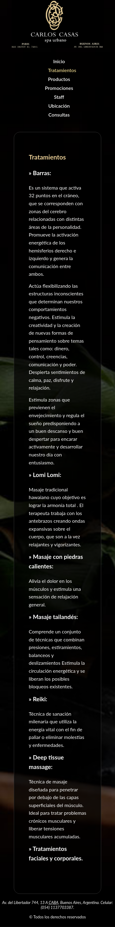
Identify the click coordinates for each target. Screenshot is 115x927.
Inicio (59, 61)
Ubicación (59, 106)
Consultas (59, 114)
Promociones (59, 88)
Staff (59, 97)
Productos (59, 79)
